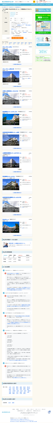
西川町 (24, 389)
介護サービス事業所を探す (40, 4)
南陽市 (10, 389)
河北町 (21, 389)
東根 (28, 78)
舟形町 (25, 391)
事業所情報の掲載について (21, 411)
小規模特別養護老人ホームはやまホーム (12, 153)
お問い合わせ (43, 409)
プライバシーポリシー (23, 409)
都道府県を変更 (13, 12)
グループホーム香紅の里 (8, 69)
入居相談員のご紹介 (29, 411)
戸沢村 (17, 392)
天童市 (21, 388)
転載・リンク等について (30, 409)
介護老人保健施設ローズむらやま (10, 91)
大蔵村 (10, 392)
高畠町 (21, 392)
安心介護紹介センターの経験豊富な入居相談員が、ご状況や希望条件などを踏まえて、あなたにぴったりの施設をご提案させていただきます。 (18, 289)
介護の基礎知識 (48, 4)
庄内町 (21, 393)
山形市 (10, 387)
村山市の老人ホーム (18, 7)
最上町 (21, 391)
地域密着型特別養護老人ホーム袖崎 (11, 132)
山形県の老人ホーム (12, 7)
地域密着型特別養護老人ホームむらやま (12, 197)
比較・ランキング (38, 409)
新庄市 (24, 387)
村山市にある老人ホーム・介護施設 (13, 273)
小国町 (28, 392)
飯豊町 (14, 393)
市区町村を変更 (13, 14)
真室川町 (29, 391)
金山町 (18, 391)
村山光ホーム (6, 219)
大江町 (10, 391)
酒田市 (21, 387)
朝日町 (28, 389)
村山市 (8, 296)
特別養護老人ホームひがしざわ (10, 111)
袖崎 (22, 100)
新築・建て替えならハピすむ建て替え (14, 421)
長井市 (17, 388)
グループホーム (24, 23)
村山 (22, 78)
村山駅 (9, 403)
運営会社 (14, 409)
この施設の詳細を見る (17, 64)
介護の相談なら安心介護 (13, 419)
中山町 (17, 389)
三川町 (17, 393)
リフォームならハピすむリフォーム (29, 420)
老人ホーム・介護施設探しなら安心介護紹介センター (23, 419)
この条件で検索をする (17, 38)
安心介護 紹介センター (5, 7)
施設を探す (33, 4)
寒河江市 (28, 387)
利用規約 (17, 409)
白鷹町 (10, 393)
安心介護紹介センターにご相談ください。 (20, 377)
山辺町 (14, 389)
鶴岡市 (17, 387)
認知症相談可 (25, 32)
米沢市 (14, 387)
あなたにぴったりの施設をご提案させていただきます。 (18, 360)
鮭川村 (14, 392)
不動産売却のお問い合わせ (36, 411)
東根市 (24, 388)
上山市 (10, 388)
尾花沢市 (28, 388)
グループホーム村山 (7, 47)
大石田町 (14, 391)
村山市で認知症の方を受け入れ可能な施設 (23, 316)
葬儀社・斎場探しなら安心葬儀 (33, 421)
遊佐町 (24, 393)
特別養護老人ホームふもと (9, 176)
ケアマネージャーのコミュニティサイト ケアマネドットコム (17, 420)
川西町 (24, 392)
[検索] (34, 2)
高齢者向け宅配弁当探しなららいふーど (24, 421)
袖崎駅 (13, 403)
